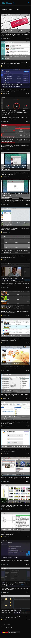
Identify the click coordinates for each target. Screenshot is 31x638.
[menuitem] (4, 9)
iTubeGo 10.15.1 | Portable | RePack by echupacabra (14, 57)
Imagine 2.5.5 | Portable (9, 502)
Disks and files (5, 430)
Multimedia (9, 42)
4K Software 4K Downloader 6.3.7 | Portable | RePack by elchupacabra (13, 307)
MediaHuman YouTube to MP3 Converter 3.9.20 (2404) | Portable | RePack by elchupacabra (15, 167)
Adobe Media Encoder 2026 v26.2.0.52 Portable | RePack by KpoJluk (13, 611)
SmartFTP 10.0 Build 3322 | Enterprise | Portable (14, 418)
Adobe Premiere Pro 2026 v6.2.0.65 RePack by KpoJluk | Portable (15, 584)
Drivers (3, 97)
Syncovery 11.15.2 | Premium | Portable (14, 446)
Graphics (4, 263)
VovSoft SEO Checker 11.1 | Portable (13, 391)
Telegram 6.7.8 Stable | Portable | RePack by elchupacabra (15, 224)
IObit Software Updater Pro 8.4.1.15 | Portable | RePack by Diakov (14, 85)
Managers (4, 42)
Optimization (5, 70)
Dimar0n (4, 38)
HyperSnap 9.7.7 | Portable (10, 363)
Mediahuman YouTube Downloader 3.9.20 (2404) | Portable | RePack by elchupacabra (15, 195)
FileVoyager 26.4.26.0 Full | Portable (13, 474)
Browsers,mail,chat (6, 208)
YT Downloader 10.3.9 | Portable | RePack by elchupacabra (15, 251)
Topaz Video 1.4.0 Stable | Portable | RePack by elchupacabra (13, 279)
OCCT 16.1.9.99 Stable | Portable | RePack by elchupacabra (15, 141)
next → (8, 624)
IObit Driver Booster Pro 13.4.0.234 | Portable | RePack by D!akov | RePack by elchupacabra (15, 112)
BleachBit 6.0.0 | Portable (10, 529)
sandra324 (5, 65)
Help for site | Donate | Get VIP (12, 31)
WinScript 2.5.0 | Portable (10, 557)
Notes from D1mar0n (6, 14)
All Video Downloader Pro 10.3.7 (12, 335)
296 (11, 627)
